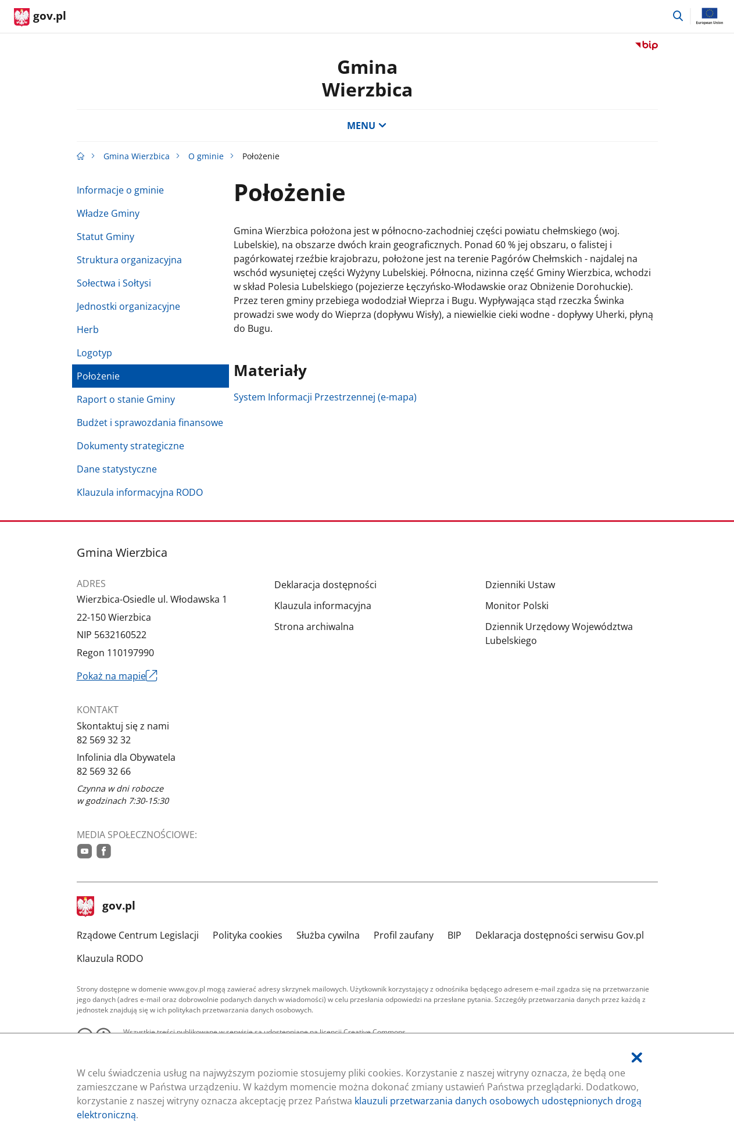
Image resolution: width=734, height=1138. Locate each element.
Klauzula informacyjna (322, 605)
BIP (454, 935)
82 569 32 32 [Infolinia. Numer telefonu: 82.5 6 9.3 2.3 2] (104, 739)
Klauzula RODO (110, 958)
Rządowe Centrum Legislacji (138, 935)
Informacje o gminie (120, 190)
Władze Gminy (108, 213)
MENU (366, 125)
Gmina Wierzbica (136, 156)
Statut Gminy (105, 236)
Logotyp (94, 352)
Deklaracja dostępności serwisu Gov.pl (559, 935)
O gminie (206, 156)
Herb (88, 329)
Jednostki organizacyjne (128, 306)
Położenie (98, 376)
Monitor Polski (517, 605)
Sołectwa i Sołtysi (114, 283)
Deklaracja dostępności (325, 584)
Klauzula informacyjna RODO (140, 492)
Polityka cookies (247, 935)
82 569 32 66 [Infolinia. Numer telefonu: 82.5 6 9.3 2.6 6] (104, 771)
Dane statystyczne (117, 469)
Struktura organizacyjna (129, 259)
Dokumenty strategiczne (130, 445)
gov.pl (106, 906)
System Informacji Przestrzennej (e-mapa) (325, 397)
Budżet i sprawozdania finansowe (150, 422)
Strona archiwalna (314, 626)
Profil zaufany (404, 935)
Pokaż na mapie (117, 676)
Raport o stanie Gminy (126, 399)
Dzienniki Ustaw (520, 584)
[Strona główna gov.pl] (40, 17)
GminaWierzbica (367, 77)
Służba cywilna (328, 935)
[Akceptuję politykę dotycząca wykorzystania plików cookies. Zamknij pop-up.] (637, 1057)
